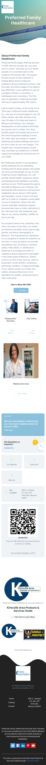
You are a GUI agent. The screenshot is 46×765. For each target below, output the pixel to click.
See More (21, 290)
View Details (10, 332)
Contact (11, 706)
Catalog (11, 702)
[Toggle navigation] (42, 7)
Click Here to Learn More (23, 617)
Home (11, 699)
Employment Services (10, 319)
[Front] (8, 7)
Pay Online (31, 318)
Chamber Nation (32, 761)
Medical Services (21, 384)
